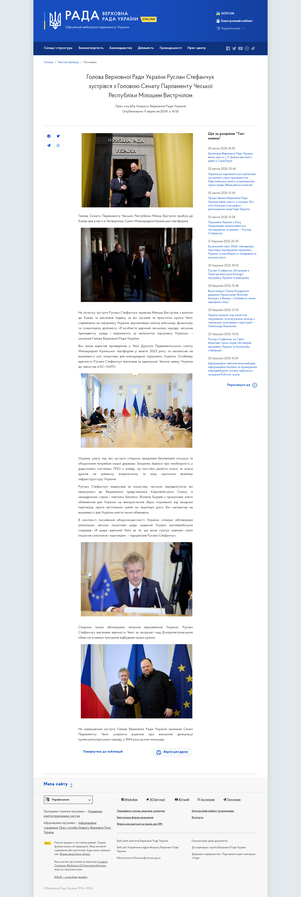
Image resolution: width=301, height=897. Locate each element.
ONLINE (148, 19)
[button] (68, 800)
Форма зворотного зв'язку (75, 854)
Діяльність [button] (146, 48)
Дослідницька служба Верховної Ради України (219, 847)
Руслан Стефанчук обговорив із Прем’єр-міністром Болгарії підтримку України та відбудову (228, 274)
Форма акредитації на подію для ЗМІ (139, 824)
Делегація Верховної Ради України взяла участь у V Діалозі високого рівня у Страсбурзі (230, 157)
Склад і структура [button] (58, 48)
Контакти (197, 817)
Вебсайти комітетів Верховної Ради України (142, 841)
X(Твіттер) (155, 799)
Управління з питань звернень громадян (141, 811)
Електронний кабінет (234, 21)
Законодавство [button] (120, 48)
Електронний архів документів (209, 841)
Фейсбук (130, 799)
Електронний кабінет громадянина (213, 811)
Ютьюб (182, 799)
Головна (48, 62)
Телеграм (232, 799)
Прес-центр (197, 48)
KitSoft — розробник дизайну (70, 877)
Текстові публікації (68, 62)
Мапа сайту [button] (56, 784)
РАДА (82, 16)
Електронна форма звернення (135, 817)
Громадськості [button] (171, 48)
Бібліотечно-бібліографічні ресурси (139, 858)
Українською (228, 28)
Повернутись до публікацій (103, 751)
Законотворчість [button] (90, 48)
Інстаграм (206, 799)
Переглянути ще (238, 385)
